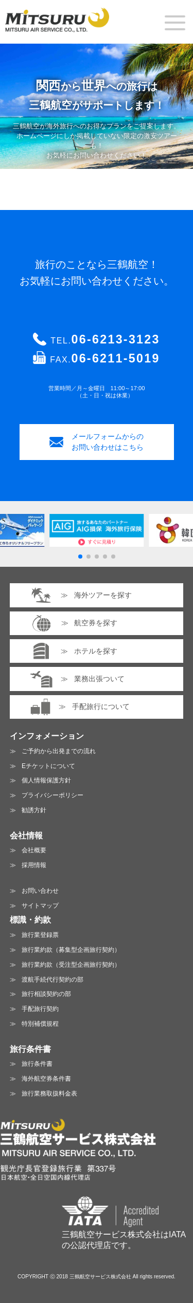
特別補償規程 (40, 1023)
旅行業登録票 (40, 934)
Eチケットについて (48, 766)
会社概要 (34, 850)
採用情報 (34, 865)
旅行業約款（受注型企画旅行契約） (71, 964)
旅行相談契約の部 (46, 994)
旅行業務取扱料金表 (49, 1093)
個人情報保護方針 (46, 780)
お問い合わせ (40, 890)
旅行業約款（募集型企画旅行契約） (71, 949)
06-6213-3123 (116, 339)
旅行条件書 (37, 1063)
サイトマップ (40, 905)
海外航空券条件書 (46, 1078)
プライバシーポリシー (52, 795)
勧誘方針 (34, 810)
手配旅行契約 (40, 1008)
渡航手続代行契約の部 (52, 979)
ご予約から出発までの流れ (59, 751)
